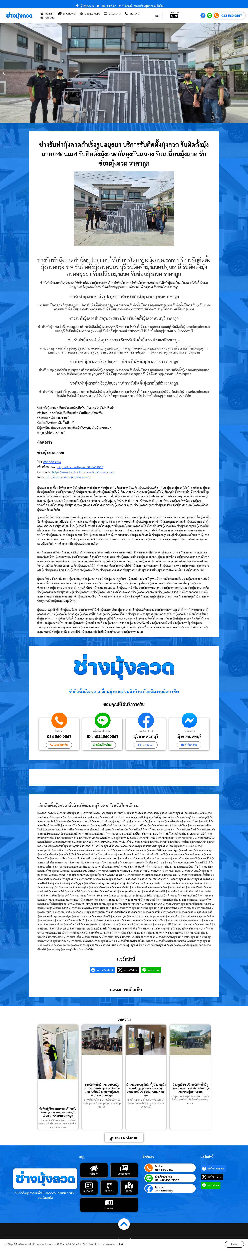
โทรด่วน (59, 731)
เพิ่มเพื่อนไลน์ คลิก (102, 731)
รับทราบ (234, 1244)
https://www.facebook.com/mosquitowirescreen (83, 472)
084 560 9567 (231, 15)
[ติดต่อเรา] (109, 1185)
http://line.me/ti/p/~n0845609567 (80, 467)
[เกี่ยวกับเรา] (89, 1185)
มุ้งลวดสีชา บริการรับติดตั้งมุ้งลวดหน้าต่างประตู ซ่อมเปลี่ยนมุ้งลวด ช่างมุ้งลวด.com (190, 1088)
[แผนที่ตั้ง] (129, 1185)
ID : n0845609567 (102, 736)
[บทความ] (109, 1202)
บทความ (109, 1208)
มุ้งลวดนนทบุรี (146, 736)
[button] (4, 73)
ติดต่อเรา (109, 1190)
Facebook (160, 1187)
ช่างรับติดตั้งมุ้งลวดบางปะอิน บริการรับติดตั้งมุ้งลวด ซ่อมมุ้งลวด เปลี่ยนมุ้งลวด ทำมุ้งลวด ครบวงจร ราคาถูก (102, 1090)
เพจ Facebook (145, 731)
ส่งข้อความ (189, 731)
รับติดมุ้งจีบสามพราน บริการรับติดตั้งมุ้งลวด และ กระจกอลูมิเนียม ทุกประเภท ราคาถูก (58, 1112)
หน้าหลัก (94, 1173)
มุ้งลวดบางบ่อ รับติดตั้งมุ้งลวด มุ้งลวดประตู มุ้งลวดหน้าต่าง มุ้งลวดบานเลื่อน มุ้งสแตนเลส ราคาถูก (146, 1090)
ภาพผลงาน (124, 1173)
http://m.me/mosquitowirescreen (68, 477)
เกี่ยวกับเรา (89, 1190)
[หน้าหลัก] (94, 1168)
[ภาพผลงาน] (124, 1168)
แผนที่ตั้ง (129, 1190)
